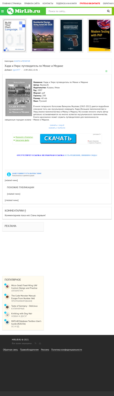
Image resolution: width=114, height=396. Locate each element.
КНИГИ (17, 61)
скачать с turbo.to (57, 127)
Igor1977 (16, 70)
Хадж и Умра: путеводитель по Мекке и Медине (34, 66)
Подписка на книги (66, 3)
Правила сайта (32, 3)
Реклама (45, 349)
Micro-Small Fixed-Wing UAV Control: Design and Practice (24, 286)
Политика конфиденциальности (66, 349)
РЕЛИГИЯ (26, 61)
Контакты (48, 3)
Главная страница (11, 3)
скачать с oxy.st (57, 125)
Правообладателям (29, 349)
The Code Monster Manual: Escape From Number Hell (23, 297)
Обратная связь (10, 349)
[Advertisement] (57, 252)
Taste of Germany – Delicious (24, 306)
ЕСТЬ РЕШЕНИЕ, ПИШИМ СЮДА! (81, 155)
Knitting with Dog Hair (21, 313)
